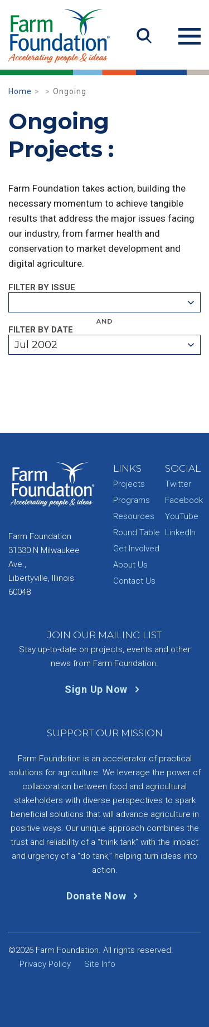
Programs (131, 500)
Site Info (99, 964)
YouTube (181, 516)
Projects (129, 484)
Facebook (184, 500)
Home (20, 91)
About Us (130, 565)
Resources (133, 516)
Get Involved (136, 549)
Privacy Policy (45, 964)
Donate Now (104, 896)
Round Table (136, 532)
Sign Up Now (104, 689)
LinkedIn (180, 532)
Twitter (178, 484)
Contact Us (134, 581)
